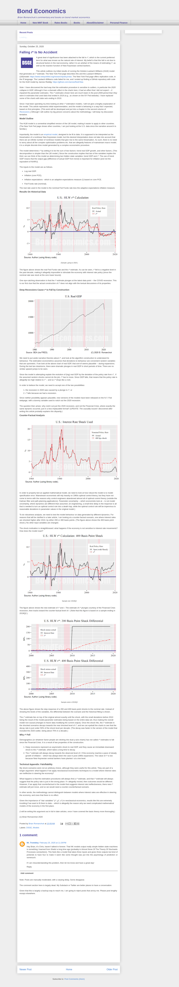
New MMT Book (40, 23)
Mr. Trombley (33, 843)
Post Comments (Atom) (74, 979)
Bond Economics (41, 11)
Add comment (26, 873)
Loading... (24, 37)
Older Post (112, 969)
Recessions (25, 112)
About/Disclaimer (95, 23)
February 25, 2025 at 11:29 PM (53, 843)
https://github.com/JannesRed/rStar (68, 82)
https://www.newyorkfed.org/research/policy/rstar (51, 76)
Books (77, 23)
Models (36, 827)
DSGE (29, 827)
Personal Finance (119, 23)
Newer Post (26, 969)
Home (23, 23)
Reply (29, 867)
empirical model (50, 134)
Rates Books (61, 23)
